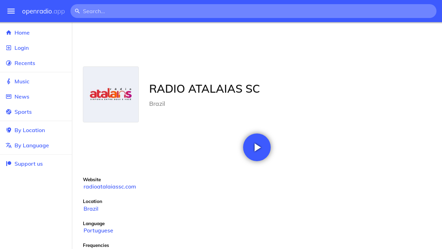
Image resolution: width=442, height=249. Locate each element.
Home (36, 32)
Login (36, 47)
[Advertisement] (257, 44)
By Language (36, 145)
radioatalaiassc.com (110, 186)
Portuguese (98, 230)
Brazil (91, 208)
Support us (24, 163)
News (36, 96)
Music (36, 81)
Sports (36, 111)
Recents (36, 63)
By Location (36, 130)
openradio (43, 11)
